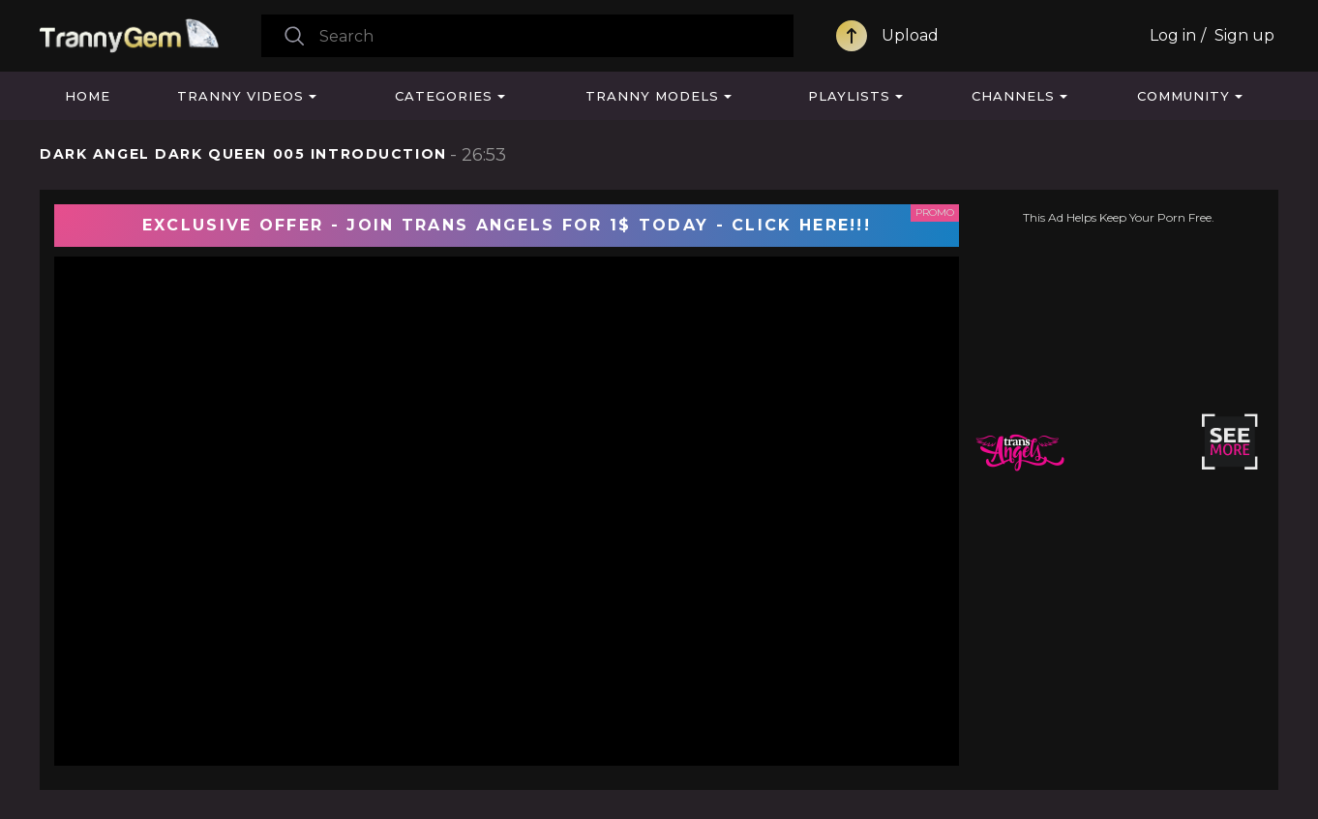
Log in (1173, 35)
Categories (444, 96)
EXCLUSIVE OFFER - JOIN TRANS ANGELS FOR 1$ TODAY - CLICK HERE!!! (506, 225)
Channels (1013, 96)
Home (87, 96)
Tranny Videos (240, 96)
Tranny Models (652, 96)
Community (1183, 96)
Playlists (849, 96)
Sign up (1244, 35)
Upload (910, 35)
